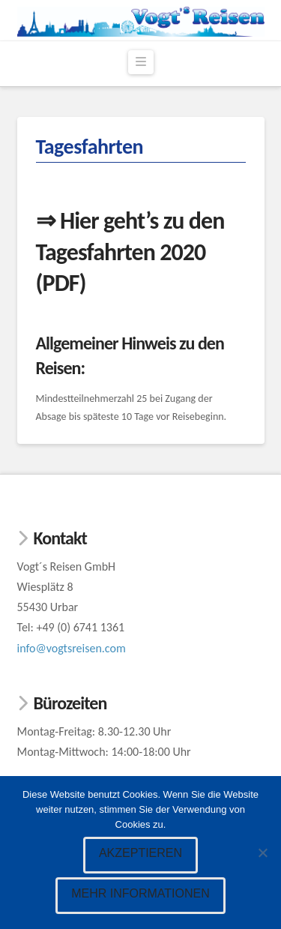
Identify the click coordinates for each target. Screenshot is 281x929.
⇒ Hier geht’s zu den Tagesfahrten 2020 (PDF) (130, 252)
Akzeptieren (140, 853)
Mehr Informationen (140, 893)
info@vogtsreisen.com (71, 648)
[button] (141, 62)
